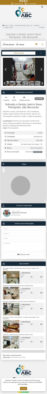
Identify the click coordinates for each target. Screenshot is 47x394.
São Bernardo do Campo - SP (23, 25)
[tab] (8, 53)
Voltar (41, 27)
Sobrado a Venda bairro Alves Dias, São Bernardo (18, 285)
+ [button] (3, 168)
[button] (6, 69)
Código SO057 (8, 27)
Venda (11, 25)
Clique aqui (6, 357)
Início (5, 25)
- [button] (3, 171)
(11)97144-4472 (16, 215)
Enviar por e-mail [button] (23, 254)
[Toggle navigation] (42, 7)
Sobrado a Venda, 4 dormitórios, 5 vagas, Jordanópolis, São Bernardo (21, 318)
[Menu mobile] (23, 12)
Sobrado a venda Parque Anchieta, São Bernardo (18, 334)
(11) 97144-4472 (18, 3)
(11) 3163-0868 (31, 3)
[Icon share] (20, 1)
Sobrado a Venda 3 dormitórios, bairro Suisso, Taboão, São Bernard (21, 269)
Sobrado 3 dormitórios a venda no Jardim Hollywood (19, 301)
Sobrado (36, 25)
